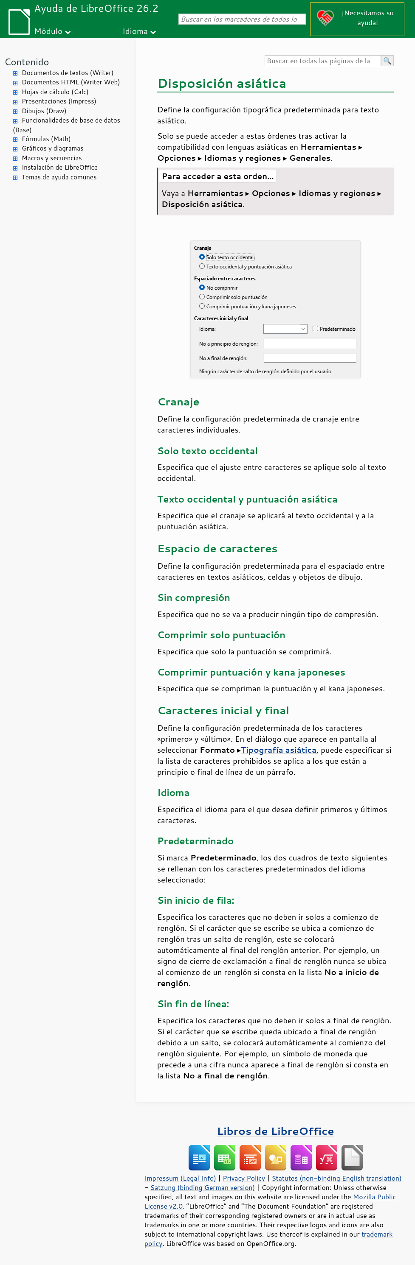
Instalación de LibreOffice (60, 167)
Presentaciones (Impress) (59, 101)
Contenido (26, 61)
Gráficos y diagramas (52, 148)
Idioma (135, 30)
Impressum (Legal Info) (180, 1178)
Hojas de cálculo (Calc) (55, 91)
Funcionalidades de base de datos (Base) (66, 125)
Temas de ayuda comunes (59, 177)
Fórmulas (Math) (46, 138)
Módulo (48, 30)
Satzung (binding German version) (202, 1187)
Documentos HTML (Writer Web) (71, 82)
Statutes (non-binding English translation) (336, 1178)
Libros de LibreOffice (275, 1130)
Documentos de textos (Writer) (68, 72)
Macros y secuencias (52, 158)
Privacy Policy (244, 1178)
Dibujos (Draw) (44, 110)
